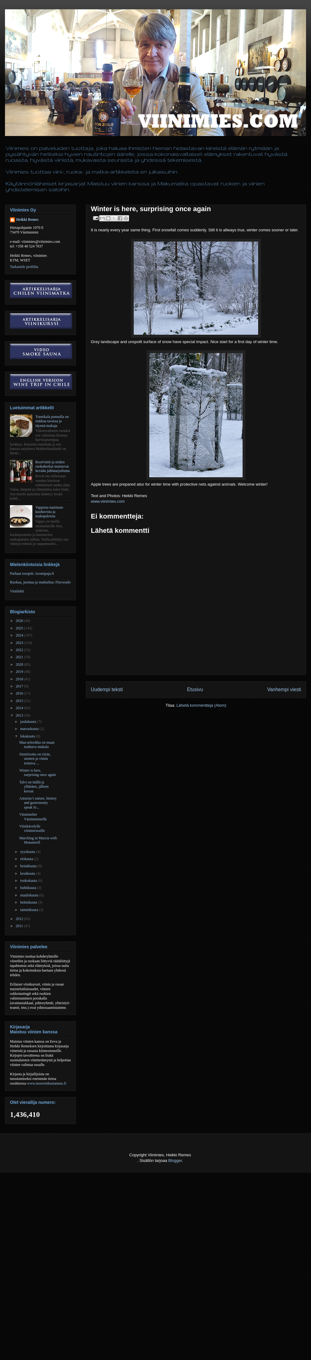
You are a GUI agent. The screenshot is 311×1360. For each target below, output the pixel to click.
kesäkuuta (28, 873)
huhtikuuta (28, 888)
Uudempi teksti (107, 689)
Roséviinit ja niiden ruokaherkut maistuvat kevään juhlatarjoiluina (52, 466)
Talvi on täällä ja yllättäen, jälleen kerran (34, 786)
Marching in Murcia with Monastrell (38, 840)
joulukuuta (28, 721)
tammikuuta (29, 910)
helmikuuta (29, 902)
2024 (20, 635)
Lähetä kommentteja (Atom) (201, 705)
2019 (20, 671)
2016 (20, 693)
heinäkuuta (29, 866)
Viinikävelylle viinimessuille (32, 828)
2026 (20, 621)
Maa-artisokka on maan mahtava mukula (36, 744)
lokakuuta (28, 736)
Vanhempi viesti (284, 689)
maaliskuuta (29, 895)
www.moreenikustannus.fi (46, 1083)
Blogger (175, 1160)
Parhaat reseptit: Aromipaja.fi (32, 573)
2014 (20, 708)
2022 (20, 650)
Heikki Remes (27, 219)
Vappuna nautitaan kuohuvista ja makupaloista (49, 512)
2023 (20, 643)
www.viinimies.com (108, 501)
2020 (20, 664)
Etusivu (195, 689)
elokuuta (27, 859)
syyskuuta (28, 852)
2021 (20, 657)
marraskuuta (29, 729)
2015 (20, 701)
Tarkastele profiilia (24, 267)
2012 (20, 919)
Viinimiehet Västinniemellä (33, 816)
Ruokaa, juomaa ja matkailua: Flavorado (40, 582)
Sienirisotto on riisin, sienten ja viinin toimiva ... (35, 758)
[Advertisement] (113, 1345)
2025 (20, 628)
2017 (20, 686)
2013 (20, 715)
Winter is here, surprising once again (37, 772)
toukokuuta (29, 880)
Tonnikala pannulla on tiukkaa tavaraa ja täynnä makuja (52, 421)
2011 (20, 926)
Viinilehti (17, 591)
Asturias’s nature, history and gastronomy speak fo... (38, 802)
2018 (20, 679)
